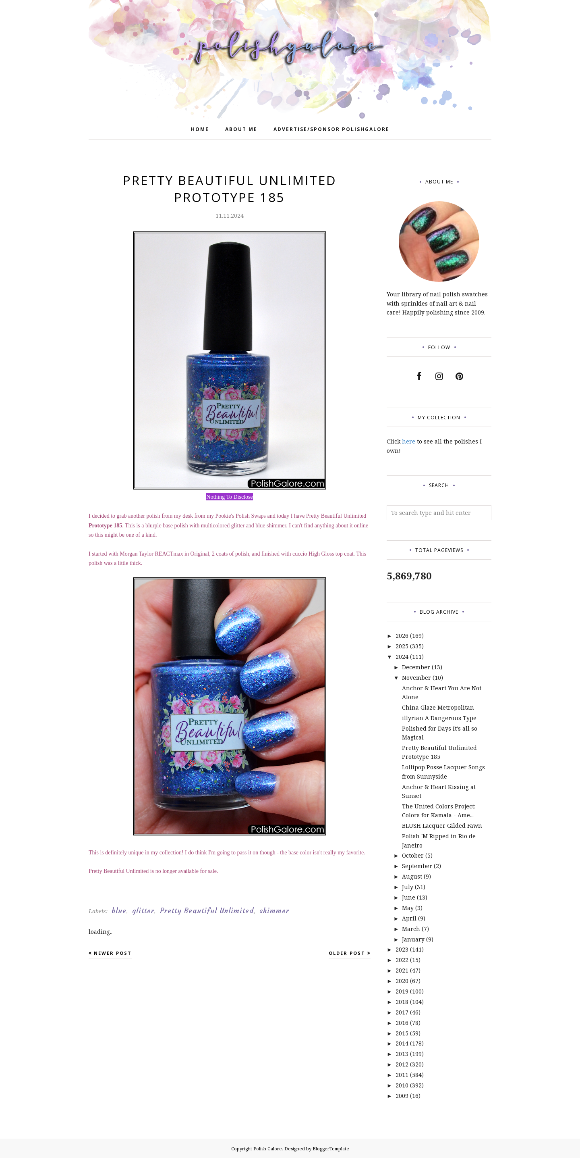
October (413, 855)
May (408, 908)
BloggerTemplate (331, 1149)
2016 (402, 1023)
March (411, 929)
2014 (402, 1043)
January (413, 939)
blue (119, 910)
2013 (402, 1054)
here (408, 441)
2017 (402, 1012)
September (417, 866)
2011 (402, 1075)
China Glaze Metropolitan (438, 707)
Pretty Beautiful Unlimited (207, 910)
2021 (402, 970)
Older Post (347, 953)
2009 (402, 1096)
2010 (402, 1085)
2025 (402, 646)
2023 (402, 949)
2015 (402, 1033)
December (416, 667)
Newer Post (113, 953)
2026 (402, 635)
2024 (402, 656)
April (409, 918)
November (416, 677)
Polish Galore (267, 1149)
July (407, 887)
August (412, 876)
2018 (402, 1002)
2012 (402, 1064)
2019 (402, 991)
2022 (402, 960)
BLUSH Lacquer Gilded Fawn (442, 825)
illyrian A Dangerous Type (439, 718)
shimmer (274, 910)
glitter (143, 910)
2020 (402, 981)
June (408, 897)
